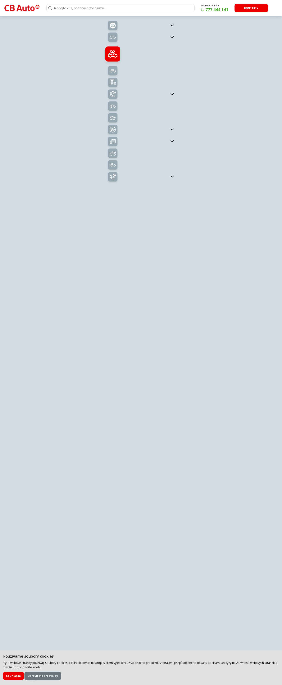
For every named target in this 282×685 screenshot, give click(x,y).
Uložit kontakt (231, 315)
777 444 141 (216, 9)
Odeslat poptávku (192, 560)
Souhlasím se (116, 560)
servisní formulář (139, 469)
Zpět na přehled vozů (63, 28)
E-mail (88, 492)
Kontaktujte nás (229, 188)
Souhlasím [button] (13, 676)
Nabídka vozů (111, 141)
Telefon (160, 492)
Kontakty (251, 8)
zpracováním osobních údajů (125, 560)
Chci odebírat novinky (242, 627)
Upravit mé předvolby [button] (43, 676)
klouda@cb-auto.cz (231, 309)
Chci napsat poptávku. (188, 444)
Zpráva (89, 508)
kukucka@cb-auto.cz (231, 369)
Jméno (89, 475)
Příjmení (161, 475)
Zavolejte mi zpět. (116, 444)
